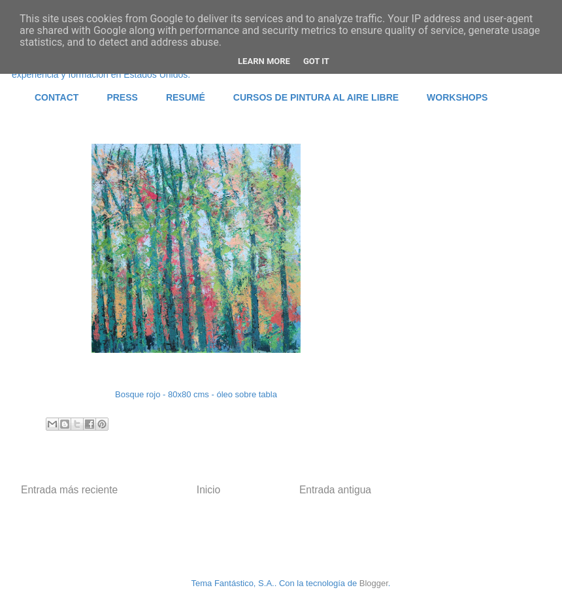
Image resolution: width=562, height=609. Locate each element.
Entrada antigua (335, 489)
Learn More (264, 61)
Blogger (373, 583)
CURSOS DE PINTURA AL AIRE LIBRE (316, 97)
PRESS (122, 97)
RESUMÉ (185, 97)
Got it (316, 61)
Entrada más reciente (69, 489)
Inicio (208, 489)
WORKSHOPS (457, 97)
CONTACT (56, 97)
